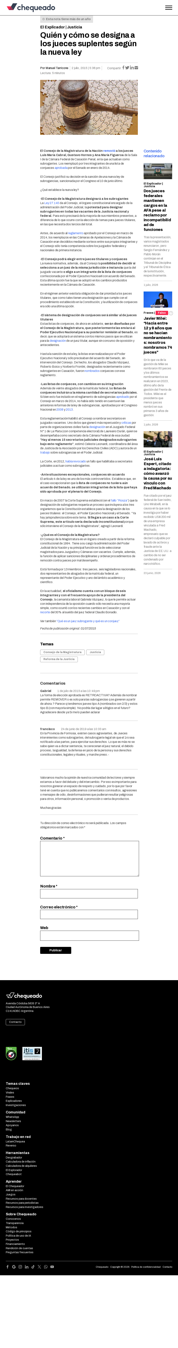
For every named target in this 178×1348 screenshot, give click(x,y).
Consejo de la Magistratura (62, 652)
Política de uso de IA (18, 1235)
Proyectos (12, 1239)
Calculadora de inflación (21, 1161)
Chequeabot (14, 1174)
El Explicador (52, 27)
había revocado (75, 461)
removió (109, 150)
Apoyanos (12, 1125)
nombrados (92, 370)
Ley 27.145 (51, 203)
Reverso (11, 1145)
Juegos (10, 1194)
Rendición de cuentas (19, 1248)
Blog (9, 1129)
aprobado (122, 396)
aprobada (61, 167)
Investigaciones (16, 1105)
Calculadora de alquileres (21, 1165)
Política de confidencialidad (146, 1267)
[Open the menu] (168, 7)
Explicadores (14, 1100)
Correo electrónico (59, 907)
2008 (59, 409)
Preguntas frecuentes (19, 1252)
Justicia (74, 27)
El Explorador (14, 1170)
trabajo (45, 452)
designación (58, 340)
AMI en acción (14, 1190)
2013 (69, 409)
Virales (10, 1092)
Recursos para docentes (21, 1198)
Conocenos (13, 1218)
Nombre (48, 886)
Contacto (15, 1022)
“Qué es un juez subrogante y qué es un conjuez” (88, 621)
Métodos (11, 1227)
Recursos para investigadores (24, 1207)
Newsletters (13, 1121)
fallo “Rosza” (119, 500)
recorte (45, 612)
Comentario (52, 838)
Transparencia (15, 1223)
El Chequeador (15, 1186)
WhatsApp (12, 1117)
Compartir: (114, 68)
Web (44, 928)
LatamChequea (15, 1141)
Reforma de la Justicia (59, 659)
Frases (148, 312)
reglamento (75, 233)
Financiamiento (15, 1244)
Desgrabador (14, 1157)
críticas (126, 422)
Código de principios (18, 1231)
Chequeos (12, 1088)
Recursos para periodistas (22, 1202)
